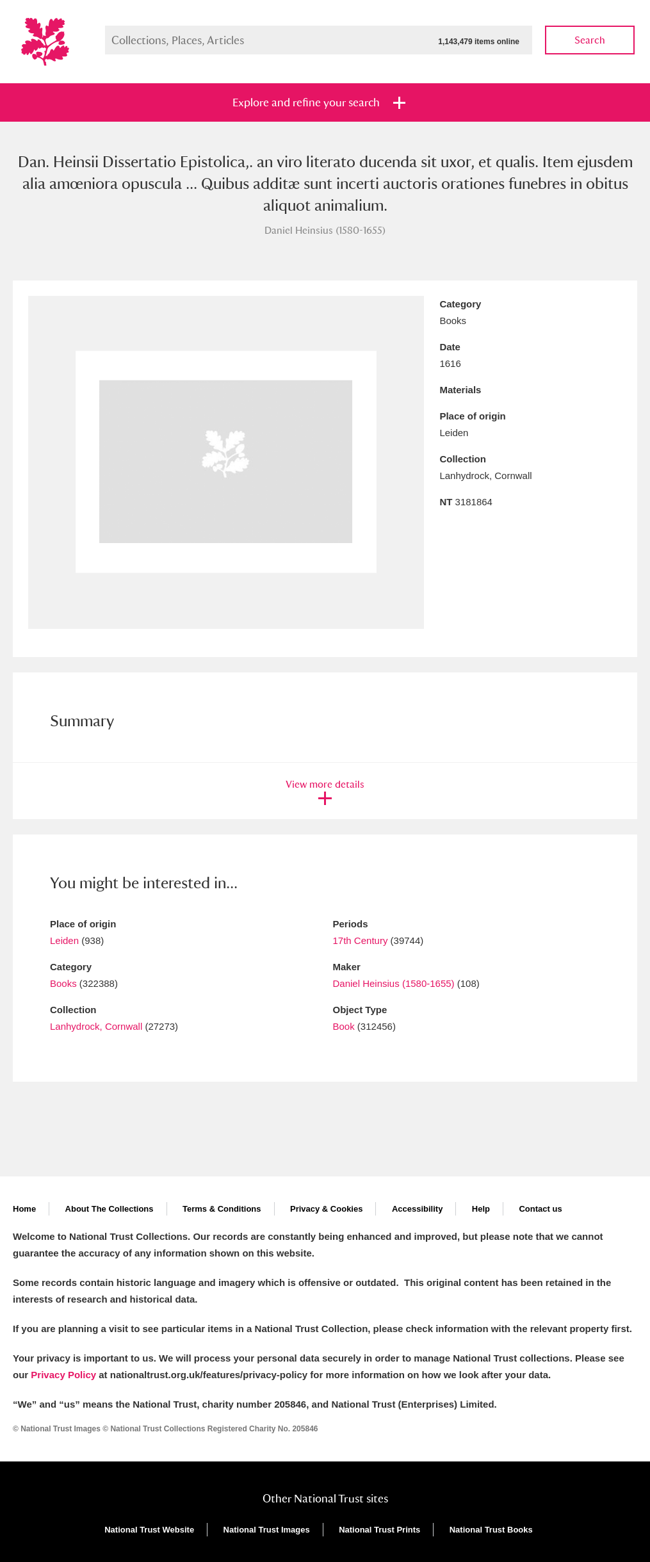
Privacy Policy (63, 1374)
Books (63, 983)
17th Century (360, 940)
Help (481, 1209)
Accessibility (417, 1209)
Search (589, 40)
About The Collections (109, 1209)
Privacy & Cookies (326, 1209)
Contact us (540, 1209)
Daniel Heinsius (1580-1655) (394, 983)
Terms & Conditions (222, 1209)
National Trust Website (149, 1529)
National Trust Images (266, 1529)
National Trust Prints (379, 1529)
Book (344, 1026)
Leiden (64, 940)
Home (24, 1209)
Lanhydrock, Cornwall (96, 1026)
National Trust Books (491, 1529)
